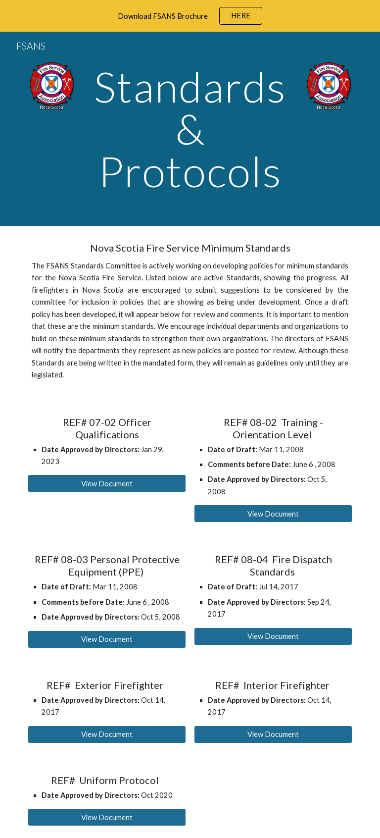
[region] (190, 16)
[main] (189, 128)
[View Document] (106, 483)
